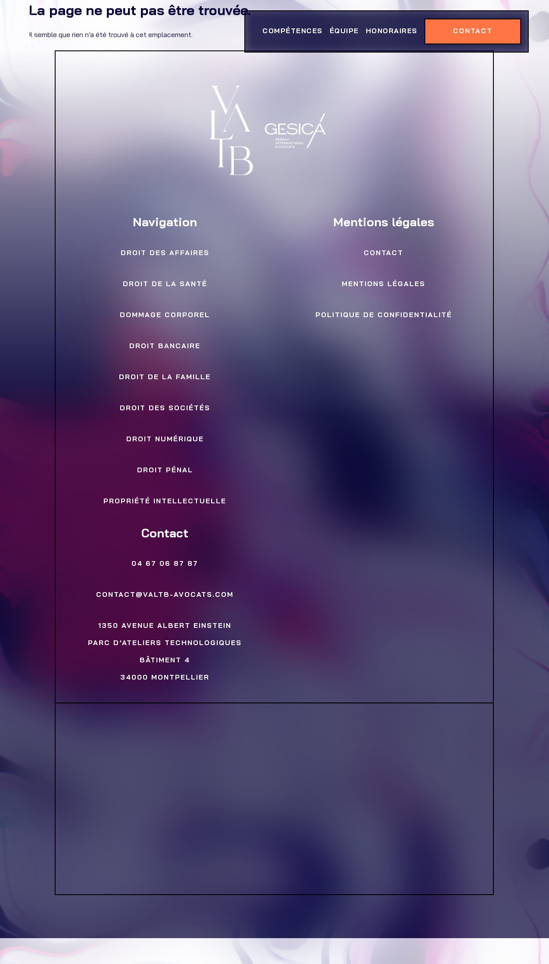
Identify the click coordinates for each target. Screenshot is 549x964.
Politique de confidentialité (383, 315)
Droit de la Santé (165, 284)
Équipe (344, 31)
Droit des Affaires (165, 253)
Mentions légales (384, 284)
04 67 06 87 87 (165, 564)
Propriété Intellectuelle (165, 501)
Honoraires (391, 31)
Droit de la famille (165, 377)
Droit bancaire (165, 346)
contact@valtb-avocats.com (165, 595)
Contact (472, 31)
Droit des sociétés (165, 408)
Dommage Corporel (165, 315)
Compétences (292, 31)
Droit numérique (165, 439)
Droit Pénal (165, 470)
